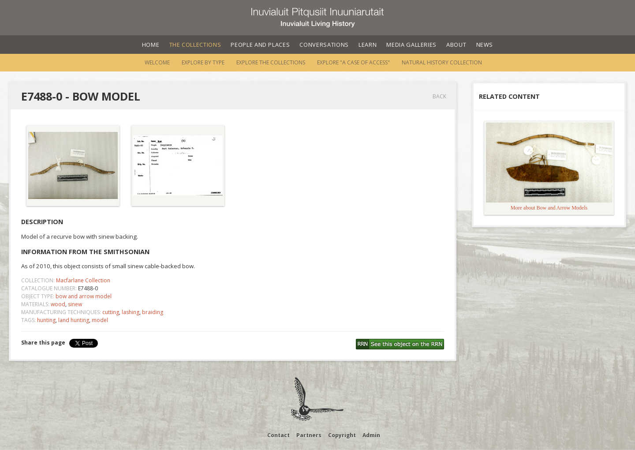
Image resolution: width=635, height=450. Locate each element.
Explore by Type (203, 62)
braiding (152, 312)
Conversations (323, 45)
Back (439, 96)
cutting (110, 312)
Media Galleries (411, 45)
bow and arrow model (84, 296)
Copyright (342, 435)
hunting (46, 320)
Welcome (157, 62)
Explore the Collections (270, 62)
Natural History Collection (442, 62)
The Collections (195, 45)
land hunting (73, 320)
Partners (308, 435)
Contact (278, 435)
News (484, 45)
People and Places (260, 45)
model (100, 320)
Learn (368, 45)
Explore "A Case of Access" (353, 62)
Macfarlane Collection (83, 280)
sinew (75, 304)
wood (58, 304)
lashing (130, 312)
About (456, 45)
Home (151, 45)
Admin (371, 435)
